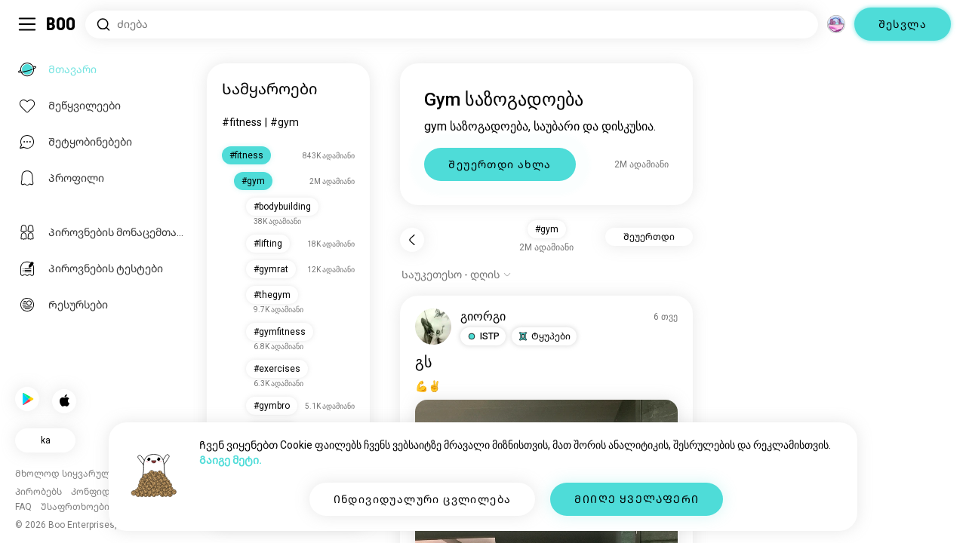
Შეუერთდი (649, 237)
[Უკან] (413, 240)
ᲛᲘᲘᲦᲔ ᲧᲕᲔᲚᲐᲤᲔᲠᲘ (636, 499)
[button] (484, 336)
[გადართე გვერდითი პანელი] (27, 24)
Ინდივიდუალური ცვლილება (423, 499)
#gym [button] (547, 229)
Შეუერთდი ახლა (501, 164)
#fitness (243, 122)
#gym (286, 122)
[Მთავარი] (61, 24)
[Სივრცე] (836, 24)
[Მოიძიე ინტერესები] (451, 24)
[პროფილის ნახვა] (435, 326)
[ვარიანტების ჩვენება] (458, 274)
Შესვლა (902, 24)
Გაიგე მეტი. (230, 460)
